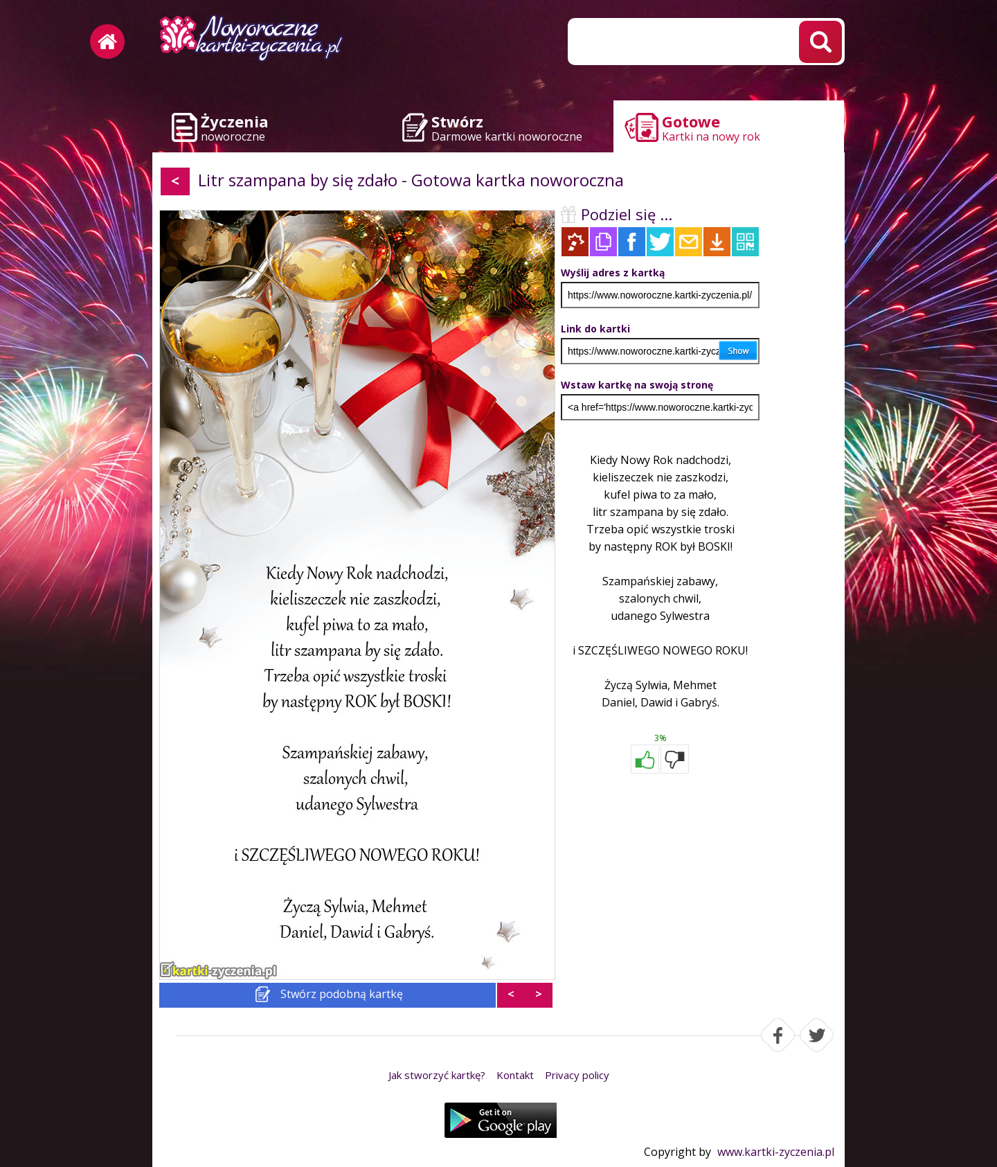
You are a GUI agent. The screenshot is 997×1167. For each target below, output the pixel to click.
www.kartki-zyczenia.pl (775, 1151)
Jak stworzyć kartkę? (436, 1075)
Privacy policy (577, 1075)
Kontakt (515, 1075)
